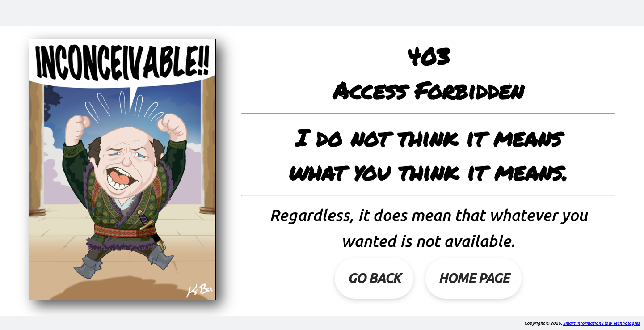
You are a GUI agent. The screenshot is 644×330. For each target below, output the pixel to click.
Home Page (473, 278)
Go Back (374, 278)
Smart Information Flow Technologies (601, 323)
